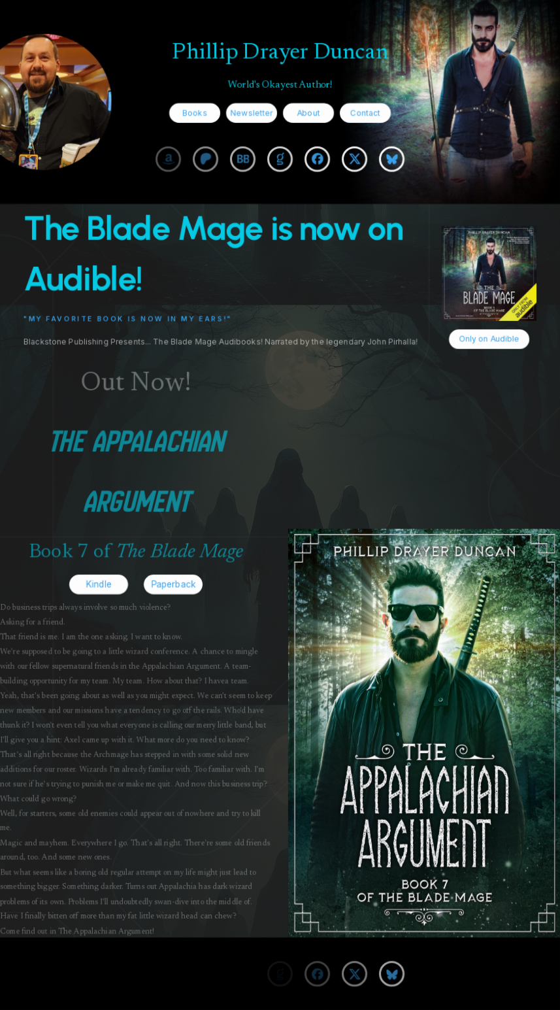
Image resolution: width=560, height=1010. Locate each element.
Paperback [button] (173, 584)
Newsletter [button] (251, 112)
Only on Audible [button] (489, 339)
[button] (168, 158)
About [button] (308, 112)
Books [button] (194, 112)
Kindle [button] (98, 584)
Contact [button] (365, 112)
